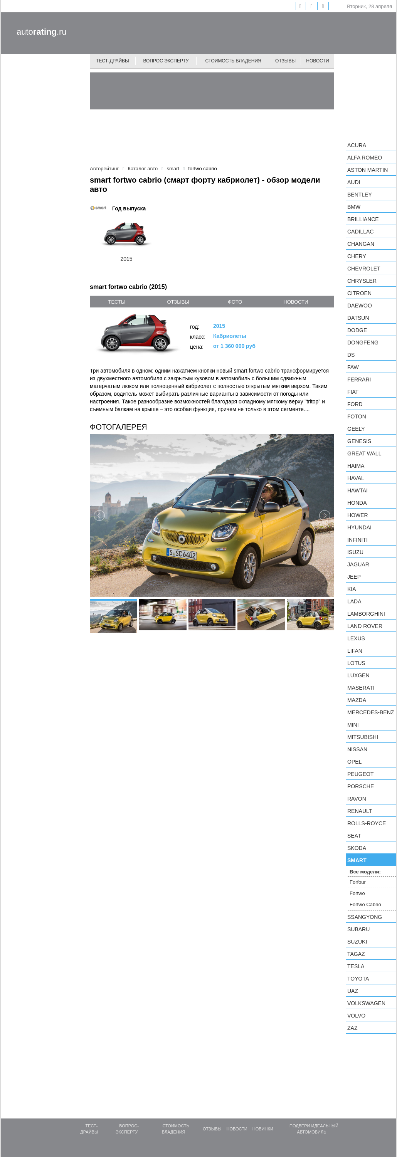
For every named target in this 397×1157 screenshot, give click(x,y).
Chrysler (362, 281)
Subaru (358, 929)
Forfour (358, 882)
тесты (116, 302)
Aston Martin (367, 170)
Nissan (357, 749)
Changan (360, 244)
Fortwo (357, 893)
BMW (353, 207)
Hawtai (357, 490)
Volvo (356, 1016)
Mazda (356, 700)
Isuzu (355, 552)
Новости (317, 61)
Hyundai (359, 527)
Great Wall (364, 453)
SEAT (354, 836)
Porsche (360, 786)
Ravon (356, 799)
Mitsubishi (362, 737)
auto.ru (42, 32)
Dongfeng (362, 342)
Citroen (359, 293)
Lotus (356, 663)
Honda (357, 503)
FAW (353, 367)
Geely (356, 429)
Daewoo (359, 305)
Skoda (356, 848)
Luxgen (358, 675)
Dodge (357, 330)
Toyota (358, 979)
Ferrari (359, 379)
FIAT (352, 392)
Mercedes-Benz (370, 712)
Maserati (361, 688)
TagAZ (356, 954)
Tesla (355, 966)
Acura (356, 145)
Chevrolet (363, 268)
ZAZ (352, 1028)
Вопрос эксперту (166, 61)
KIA (351, 589)
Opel (354, 762)
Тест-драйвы (112, 61)
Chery (356, 256)
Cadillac (360, 231)
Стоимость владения (233, 61)
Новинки (262, 1129)
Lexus (356, 638)
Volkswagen (366, 1003)
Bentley (359, 194)
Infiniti (357, 540)
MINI (353, 725)
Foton (356, 416)
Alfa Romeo (364, 157)
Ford (355, 404)
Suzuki (357, 942)
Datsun (358, 318)
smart (357, 860)
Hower (357, 515)
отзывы (178, 302)
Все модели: (365, 872)
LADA (354, 601)
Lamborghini (366, 614)
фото (235, 302)
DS (351, 355)
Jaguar (358, 564)
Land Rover (364, 626)
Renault (359, 811)
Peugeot (360, 774)
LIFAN (354, 651)
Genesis (359, 441)
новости (295, 302)
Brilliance (363, 219)
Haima (355, 466)
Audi (353, 182)
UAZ (352, 991)
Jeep (354, 577)
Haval (355, 478)
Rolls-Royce (366, 823)
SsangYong (364, 917)
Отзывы (285, 61)
